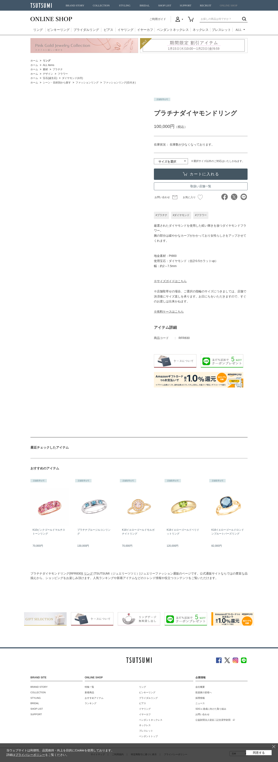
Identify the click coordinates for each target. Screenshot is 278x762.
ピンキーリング (58, 29)
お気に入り (193, 197)
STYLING (124, 5)
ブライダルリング (86, 29)
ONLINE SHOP (228, 5)
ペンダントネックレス (173, 29)
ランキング (90, 703)
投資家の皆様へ (203, 692)
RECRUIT (205, 5)
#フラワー (201, 215)
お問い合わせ (162, 197)
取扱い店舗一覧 (200, 186)
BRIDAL (145, 5)
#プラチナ (161, 215)
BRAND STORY (75, 5)
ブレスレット (221, 29)
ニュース (200, 703)
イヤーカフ (145, 29)
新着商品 (89, 692)
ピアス (108, 29)
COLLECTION (101, 5)
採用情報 (200, 698)
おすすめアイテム (94, 698)
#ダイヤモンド (181, 215)
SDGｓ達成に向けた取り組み (210, 709)
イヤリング (125, 29)
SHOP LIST (164, 5)
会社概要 (200, 687)
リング (38, 29)
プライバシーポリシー (30, 754)
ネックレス (201, 29)
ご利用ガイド (157, 19)
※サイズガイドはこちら (170, 281)
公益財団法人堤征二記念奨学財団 (213, 720)
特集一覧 (89, 687)
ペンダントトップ (148, 736)
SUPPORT (185, 5)
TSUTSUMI (41, 5)
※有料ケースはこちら (169, 311)
